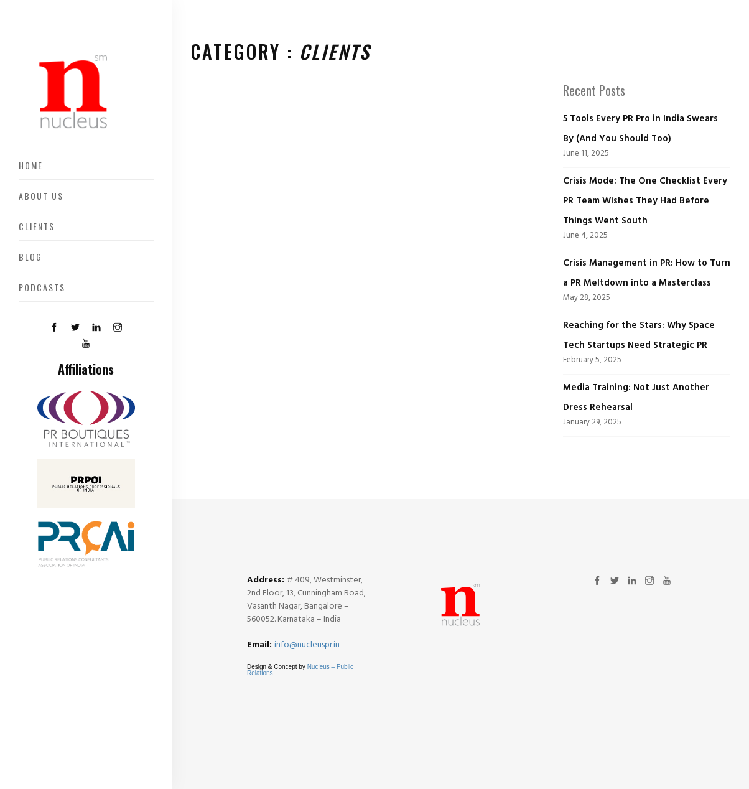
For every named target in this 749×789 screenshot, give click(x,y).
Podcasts (42, 287)
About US (41, 195)
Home (31, 165)
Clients (37, 226)
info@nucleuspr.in (307, 645)
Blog (30, 256)
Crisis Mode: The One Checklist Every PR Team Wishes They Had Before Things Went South (645, 201)
